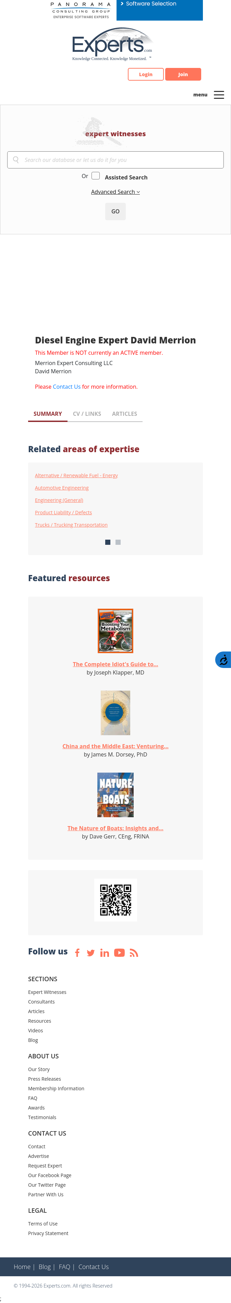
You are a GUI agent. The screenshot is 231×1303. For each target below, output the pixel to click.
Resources (39, 1021)
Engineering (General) (59, 500)
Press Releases (44, 1079)
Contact (36, 1146)
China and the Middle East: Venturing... (115, 746)
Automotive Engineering (62, 488)
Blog (33, 1040)
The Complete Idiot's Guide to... (115, 664)
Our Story (39, 1069)
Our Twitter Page (47, 1185)
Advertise (38, 1156)
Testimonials (42, 1117)
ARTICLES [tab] (124, 414)
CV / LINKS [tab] (87, 414)
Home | (25, 1267)
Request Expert (45, 1165)
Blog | (47, 1267)
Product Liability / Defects (63, 512)
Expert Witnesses (47, 992)
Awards (36, 1107)
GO (115, 211)
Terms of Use (43, 1223)
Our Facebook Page (49, 1175)
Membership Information (56, 1088)
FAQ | (67, 1267)
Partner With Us (45, 1194)
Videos (35, 1030)
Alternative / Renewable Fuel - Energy (76, 475)
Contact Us (67, 386)
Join (183, 74)
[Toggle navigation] (219, 94)
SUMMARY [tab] (48, 414)
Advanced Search (113, 192)
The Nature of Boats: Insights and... (115, 828)
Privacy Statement (48, 1233)
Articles (36, 1011)
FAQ (32, 1098)
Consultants (41, 1001)
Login (146, 74)
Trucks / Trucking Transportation (71, 525)
